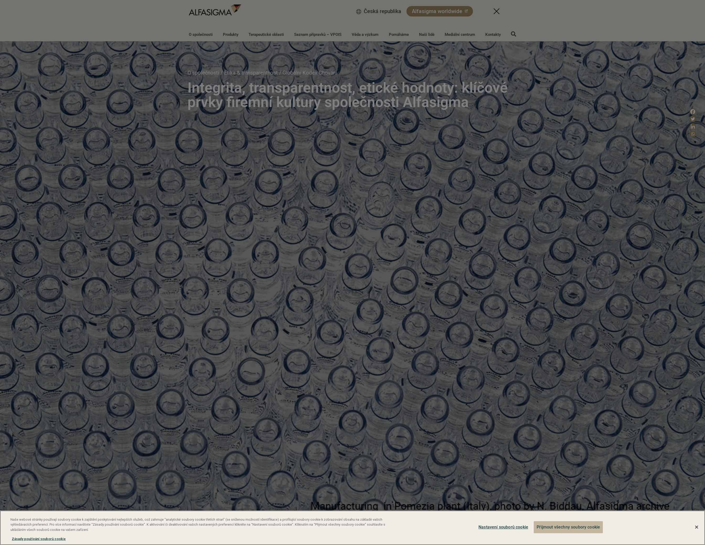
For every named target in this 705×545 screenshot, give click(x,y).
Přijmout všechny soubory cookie (568, 527)
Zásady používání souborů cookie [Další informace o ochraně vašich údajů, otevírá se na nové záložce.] (39, 539)
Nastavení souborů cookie (503, 527)
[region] (352, 527)
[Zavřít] (696, 527)
